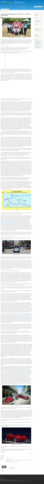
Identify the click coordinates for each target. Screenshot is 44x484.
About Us (7, 9)
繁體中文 (21, 6)
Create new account (38, 20)
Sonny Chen (19, 101)
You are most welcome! (12, 467)
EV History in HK (8, 458)
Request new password (38, 21)
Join (4, 9)
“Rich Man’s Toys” (11, 272)
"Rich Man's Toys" (27, 258)
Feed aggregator (37, 36)
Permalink (3, 471)
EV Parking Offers (38, 41)
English (24, 6)
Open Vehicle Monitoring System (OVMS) (22, 102)
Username (36, 15)
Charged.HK (13, 415)
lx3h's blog (6, 11)
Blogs (3, 11)
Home (2, 9)
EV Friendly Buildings (38, 47)
